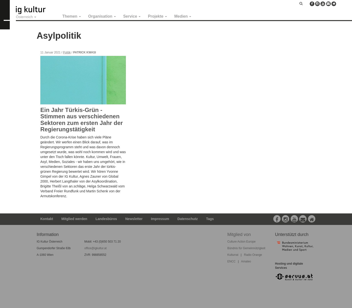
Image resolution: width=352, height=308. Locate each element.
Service (132, 16)
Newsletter (134, 219)
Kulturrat (232, 255)
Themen (71, 16)
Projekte (157, 16)
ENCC (231, 261)
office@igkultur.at (95, 248)
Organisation (102, 16)
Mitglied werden (74, 219)
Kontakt (46, 219)
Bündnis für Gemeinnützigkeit (246, 248)
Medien (182, 16)
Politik (67, 52)
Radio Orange (253, 255)
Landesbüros (106, 219)
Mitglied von (239, 234)
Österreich (26, 17)
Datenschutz (187, 219)
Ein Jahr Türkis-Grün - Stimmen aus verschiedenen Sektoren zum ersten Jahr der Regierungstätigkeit (81, 120)
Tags (210, 219)
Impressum (160, 219)
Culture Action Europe (241, 241)
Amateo (246, 261)
